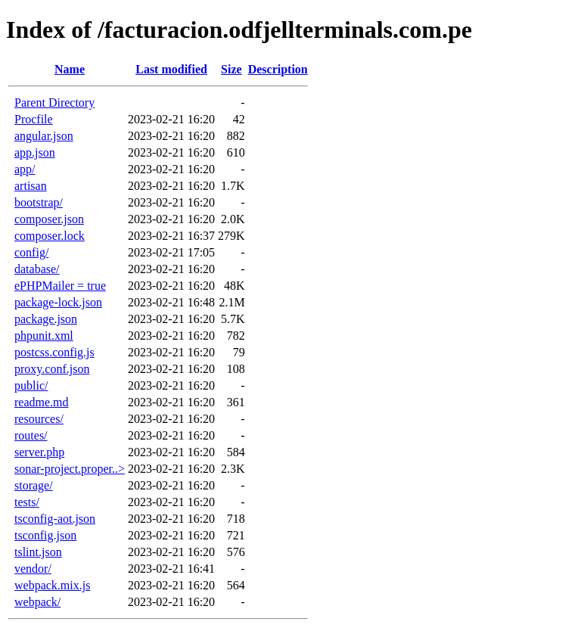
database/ (37, 269)
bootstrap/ (38, 202)
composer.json (49, 219)
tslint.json (38, 551)
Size (231, 69)
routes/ (31, 435)
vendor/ (32, 568)
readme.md (41, 402)
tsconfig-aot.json (54, 518)
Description (278, 69)
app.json (34, 152)
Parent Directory (54, 102)
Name (69, 69)
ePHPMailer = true (60, 285)
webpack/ (37, 601)
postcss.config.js (54, 352)
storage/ (33, 485)
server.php (39, 452)
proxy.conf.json (51, 368)
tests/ (26, 502)
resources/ (39, 418)
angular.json (43, 135)
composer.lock (49, 235)
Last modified (171, 69)
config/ (31, 252)
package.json (45, 318)
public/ (31, 385)
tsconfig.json (45, 535)
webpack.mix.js (52, 585)
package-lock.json (58, 302)
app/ (25, 169)
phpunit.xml (43, 335)
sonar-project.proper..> (69, 468)
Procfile (33, 119)
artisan (30, 185)
